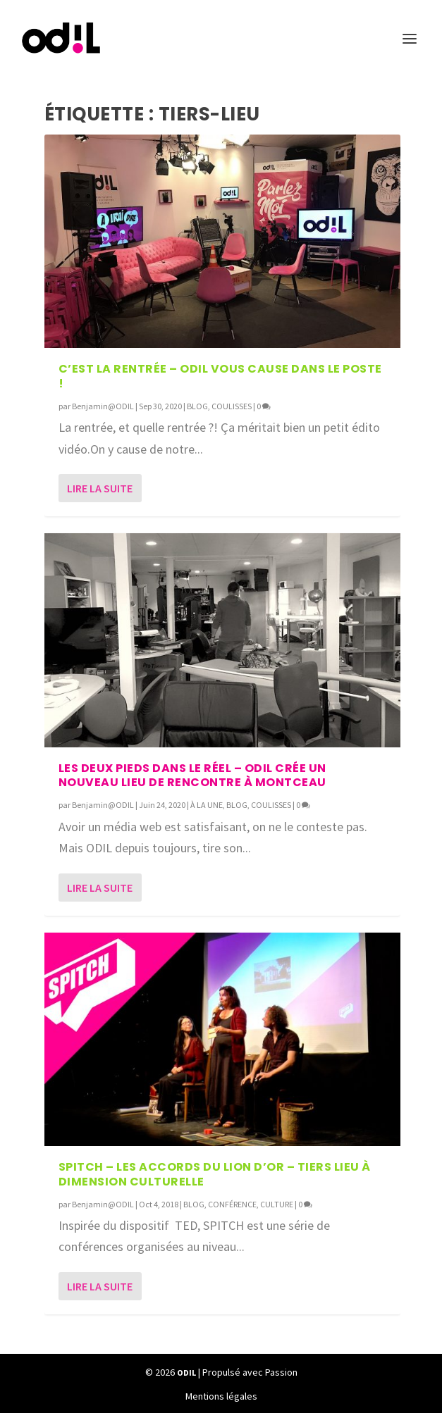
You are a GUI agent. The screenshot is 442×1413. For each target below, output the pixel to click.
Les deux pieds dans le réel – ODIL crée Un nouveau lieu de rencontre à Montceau (192, 775)
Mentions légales (221, 1396)
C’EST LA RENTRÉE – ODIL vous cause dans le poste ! (220, 376)
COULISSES (231, 406)
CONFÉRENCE (232, 1204)
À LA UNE (206, 804)
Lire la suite (100, 488)
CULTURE (276, 1204)
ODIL (186, 1372)
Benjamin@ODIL (103, 406)
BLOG (197, 406)
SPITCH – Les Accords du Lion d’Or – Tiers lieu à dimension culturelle (215, 1174)
